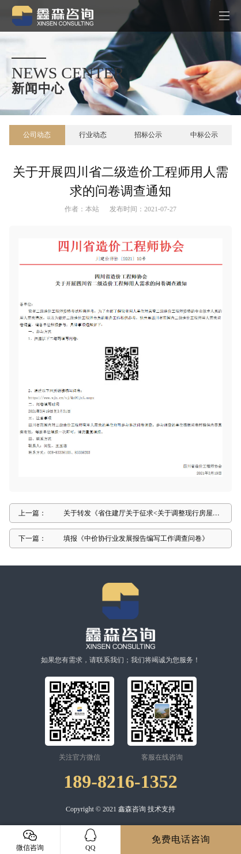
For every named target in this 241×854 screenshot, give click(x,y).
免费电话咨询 (181, 839)
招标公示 (148, 135)
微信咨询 (30, 840)
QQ (91, 840)
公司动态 (37, 135)
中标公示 (204, 135)
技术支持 (161, 809)
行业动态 (93, 135)
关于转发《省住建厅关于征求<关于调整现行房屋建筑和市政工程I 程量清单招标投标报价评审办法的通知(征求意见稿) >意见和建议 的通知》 (141, 515)
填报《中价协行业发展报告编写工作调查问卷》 (136, 538)
